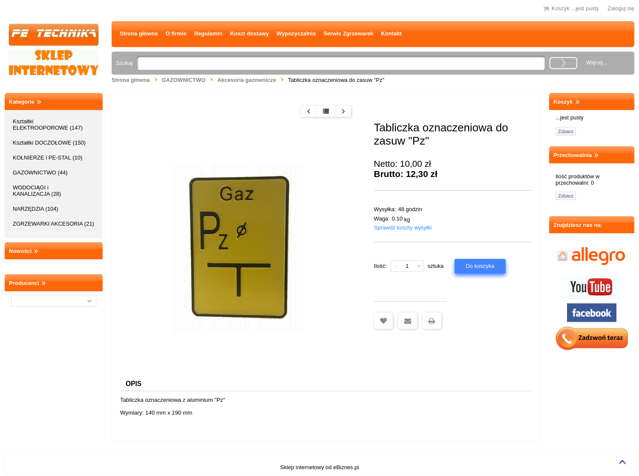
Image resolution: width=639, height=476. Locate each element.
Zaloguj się (620, 8)
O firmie (176, 33)
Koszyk (563, 102)
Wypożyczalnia (296, 33)
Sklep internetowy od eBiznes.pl (319, 468)
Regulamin (208, 33)
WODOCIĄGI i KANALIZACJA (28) (37, 190)
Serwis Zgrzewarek (348, 33)
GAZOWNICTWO (184, 80)
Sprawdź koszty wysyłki (403, 227)
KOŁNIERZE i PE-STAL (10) (47, 157)
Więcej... (596, 62)
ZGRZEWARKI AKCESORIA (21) (53, 224)
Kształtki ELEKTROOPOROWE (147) (48, 124)
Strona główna (139, 33)
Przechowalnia (572, 155)
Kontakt (391, 33)
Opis (135, 384)
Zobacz (565, 131)
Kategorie (22, 102)
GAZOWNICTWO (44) (40, 172)
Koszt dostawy (249, 33)
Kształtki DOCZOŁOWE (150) (49, 142)
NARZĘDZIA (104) (35, 209)
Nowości (20, 251)
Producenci (24, 283)
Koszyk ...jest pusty (575, 8)
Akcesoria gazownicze (246, 80)
